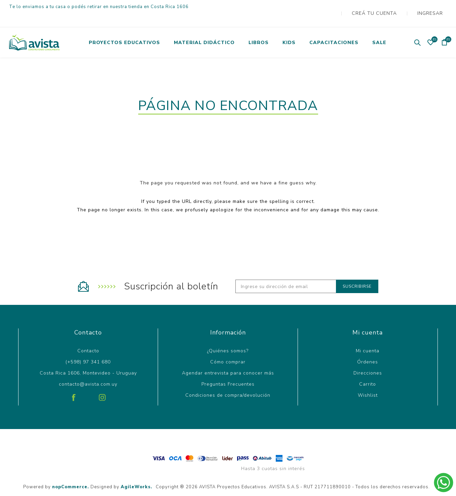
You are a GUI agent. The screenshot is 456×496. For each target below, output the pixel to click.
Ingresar (433, 6)
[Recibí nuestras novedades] (285, 273)
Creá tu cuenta (384, 6)
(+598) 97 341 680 (88, 348)
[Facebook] (74, 381)
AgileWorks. (136, 473)
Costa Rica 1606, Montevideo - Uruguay (88, 359)
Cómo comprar (227, 348)
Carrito (367, 370)
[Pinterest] (88, 381)
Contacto (88, 337)
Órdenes (367, 348)
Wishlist (368, 382)
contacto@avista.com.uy (88, 370)
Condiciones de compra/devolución (227, 382)
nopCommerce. (70, 473)
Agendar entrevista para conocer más (228, 359)
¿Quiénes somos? (228, 337)
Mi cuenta (367, 337)
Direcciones (367, 359)
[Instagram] (102, 381)
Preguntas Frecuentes (228, 370)
